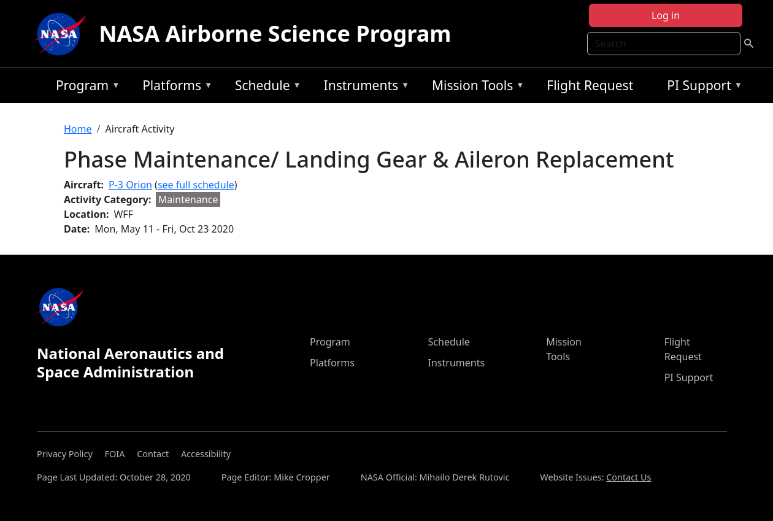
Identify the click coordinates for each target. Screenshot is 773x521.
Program (85, 87)
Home (78, 129)
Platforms (174, 87)
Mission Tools (475, 87)
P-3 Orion (130, 184)
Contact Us (628, 477)
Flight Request (590, 85)
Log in (666, 15)
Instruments (364, 87)
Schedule (265, 87)
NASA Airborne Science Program (275, 33)
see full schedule (196, 184)
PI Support (701, 87)
